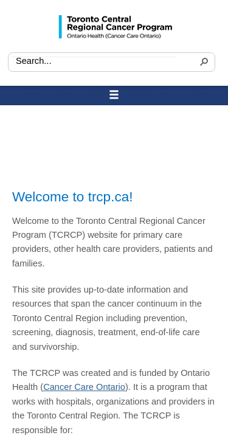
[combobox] (94, 62)
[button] (203, 63)
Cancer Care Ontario (84, 387)
